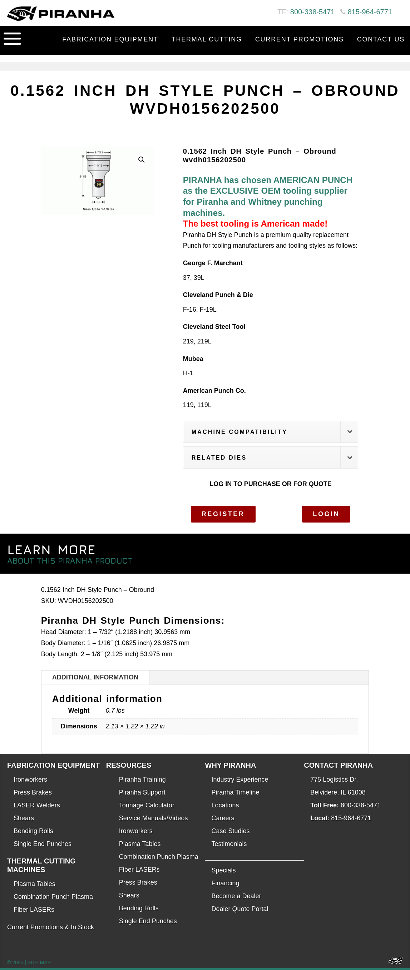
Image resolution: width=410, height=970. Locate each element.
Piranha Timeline (236, 792)
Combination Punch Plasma (53, 896)
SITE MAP (39, 962)
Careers (223, 818)
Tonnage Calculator (146, 805)
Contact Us (381, 39)
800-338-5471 (312, 12)
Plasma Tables (34, 883)
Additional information (95, 677)
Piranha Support (142, 792)
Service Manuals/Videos (153, 818)
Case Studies (231, 831)
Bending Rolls (33, 831)
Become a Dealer (236, 896)
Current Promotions (299, 39)
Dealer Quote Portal (240, 908)
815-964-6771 (369, 12)
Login (326, 514)
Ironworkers (30, 779)
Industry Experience (240, 779)
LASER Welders (37, 805)
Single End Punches (42, 843)
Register (223, 514)
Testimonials (229, 843)
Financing (225, 883)
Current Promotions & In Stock (50, 927)
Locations (225, 805)
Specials (224, 870)
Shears (24, 818)
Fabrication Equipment (110, 39)
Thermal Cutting (207, 39)
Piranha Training (142, 779)
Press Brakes (33, 792)
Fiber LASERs (34, 909)
